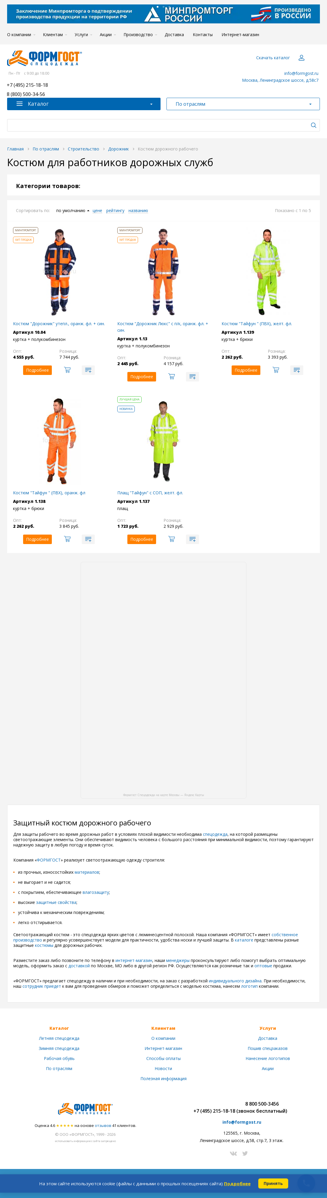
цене (97, 210)
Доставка (174, 34)
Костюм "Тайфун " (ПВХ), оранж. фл (49, 492)
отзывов (103, 1125)
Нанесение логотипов (268, 1058)
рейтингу (115, 210)
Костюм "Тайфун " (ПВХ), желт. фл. (257, 323)
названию (138, 210)
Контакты (203, 34)
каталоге (244, 940)
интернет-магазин (134, 960)
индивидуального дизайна (235, 981)
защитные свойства (55, 902)
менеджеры (178, 960)
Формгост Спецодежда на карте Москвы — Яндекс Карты (163, 794)
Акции (106, 34)
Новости (163, 1068)
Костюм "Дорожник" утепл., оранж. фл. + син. (59, 323)
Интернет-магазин (240, 34)
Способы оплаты (163, 1058)
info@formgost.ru (301, 73)
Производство (138, 34)
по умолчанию (70, 210)
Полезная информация (163, 1078)
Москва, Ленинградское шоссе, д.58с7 (280, 80)
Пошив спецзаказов (268, 1048)
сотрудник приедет (42, 986)
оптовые (263, 965)
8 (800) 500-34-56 (26, 94)
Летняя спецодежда (59, 1038)
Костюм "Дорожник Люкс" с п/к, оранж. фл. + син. (162, 327)
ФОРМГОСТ (49, 860)
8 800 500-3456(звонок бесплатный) (261, 1107)
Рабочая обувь (59, 1058)
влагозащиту (96, 892)
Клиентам (53, 34)
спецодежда (215, 834)
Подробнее (237, 1183)
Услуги (81, 34)
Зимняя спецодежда (59, 1048)
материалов (87, 872)
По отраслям (59, 1068)
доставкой (79, 965)
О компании (19, 34)
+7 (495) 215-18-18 (27, 85)
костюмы (44, 945)
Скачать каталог (273, 57)
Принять (273, 1183)
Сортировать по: (33, 210)
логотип (250, 986)
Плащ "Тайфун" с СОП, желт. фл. (150, 492)
